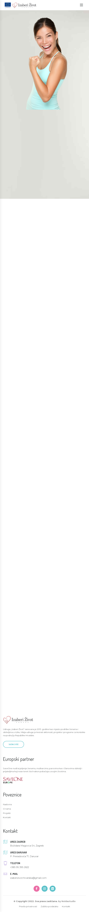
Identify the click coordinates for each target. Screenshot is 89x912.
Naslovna (7, 804)
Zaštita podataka (49, 906)
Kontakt (7, 817)
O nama (7, 809)
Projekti (7, 813)
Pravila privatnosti (28, 906)
